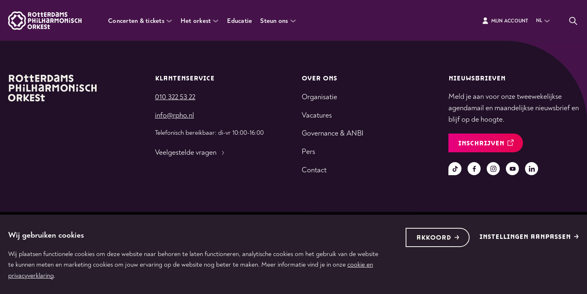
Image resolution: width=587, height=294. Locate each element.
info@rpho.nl (174, 115)
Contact (314, 170)
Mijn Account (505, 21)
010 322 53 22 (175, 97)
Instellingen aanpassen (529, 237)
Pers (308, 151)
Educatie (239, 21)
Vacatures (317, 115)
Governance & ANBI (333, 133)
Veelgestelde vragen (190, 153)
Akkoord (437, 238)
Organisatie (319, 97)
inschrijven (486, 143)
